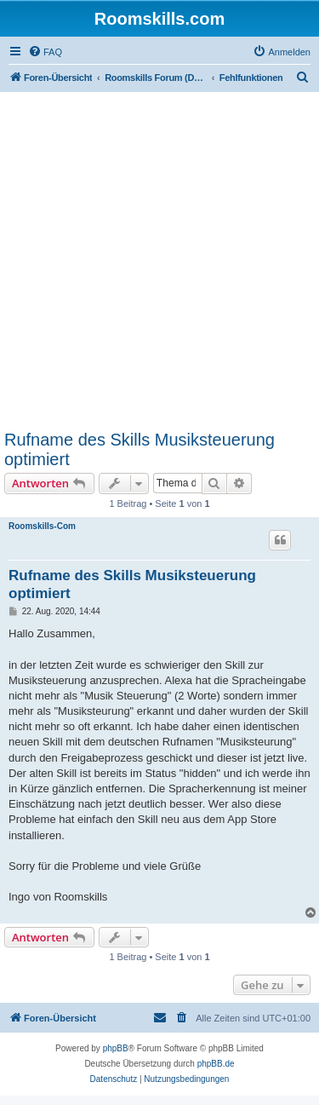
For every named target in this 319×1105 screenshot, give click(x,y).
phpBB (115, 1048)
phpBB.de (216, 1063)
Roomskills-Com (42, 526)
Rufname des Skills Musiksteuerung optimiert (139, 449)
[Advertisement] (159, 260)
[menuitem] (45, 52)
